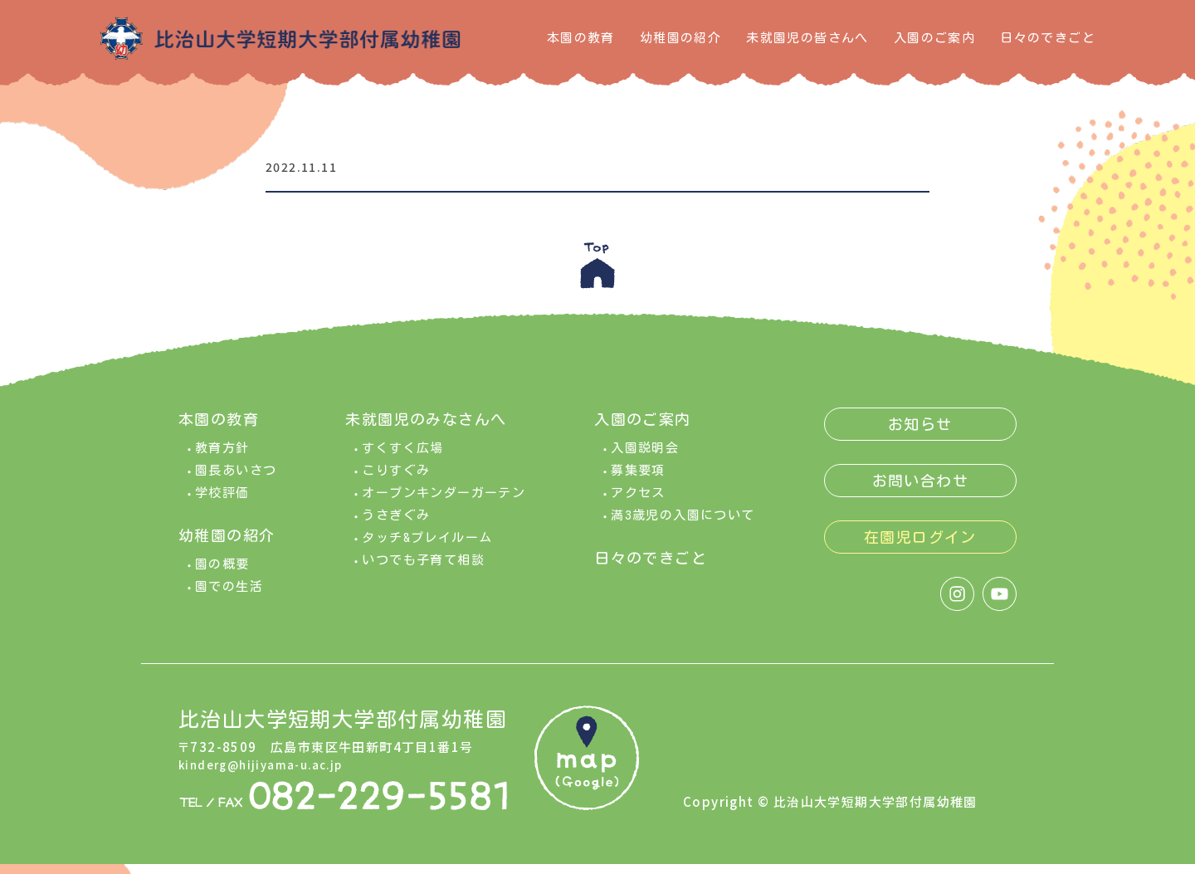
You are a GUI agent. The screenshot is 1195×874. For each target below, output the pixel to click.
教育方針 (222, 458)
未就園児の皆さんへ (807, 38)
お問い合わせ (920, 490)
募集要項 (638, 480)
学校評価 (222, 502)
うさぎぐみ (396, 525)
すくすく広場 (402, 458)
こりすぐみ (396, 480)
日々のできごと (1047, 38)
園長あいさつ (235, 480)
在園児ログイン (920, 547)
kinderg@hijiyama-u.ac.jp (268, 773)
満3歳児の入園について (682, 525)
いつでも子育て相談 (423, 570)
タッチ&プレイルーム (427, 547)
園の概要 (222, 574)
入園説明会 (645, 458)
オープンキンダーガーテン (443, 502)
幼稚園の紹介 (680, 38)
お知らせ (920, 434)
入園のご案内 (934, 38)
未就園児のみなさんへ (425, 429)
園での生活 (229, 596)
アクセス (638, 502)
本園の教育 (581, 38)
